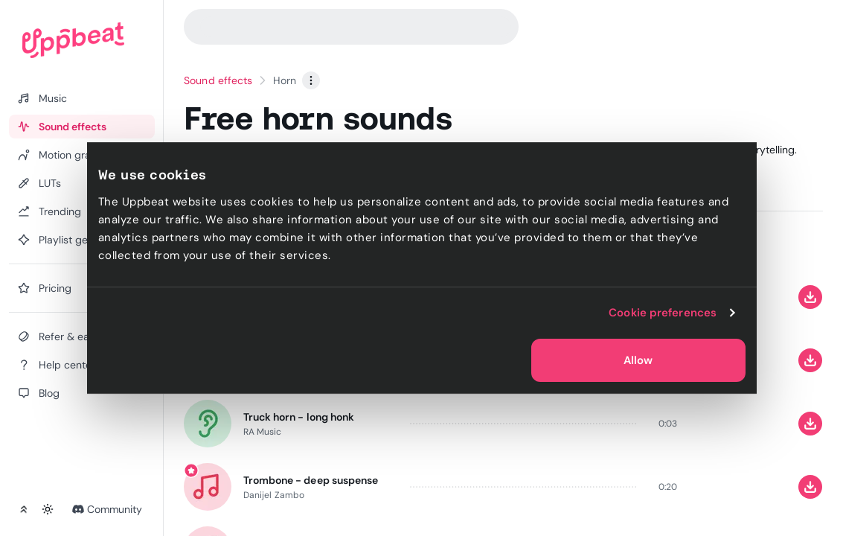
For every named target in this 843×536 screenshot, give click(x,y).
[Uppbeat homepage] (73, 40)
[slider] (524, 423)
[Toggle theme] (48, 509)
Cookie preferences (663, 312)
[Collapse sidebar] (24, 509)
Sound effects (218, 80)
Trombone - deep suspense (310, 479)
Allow (638, 360)
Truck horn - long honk (298, 416)
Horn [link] (284, 80)
